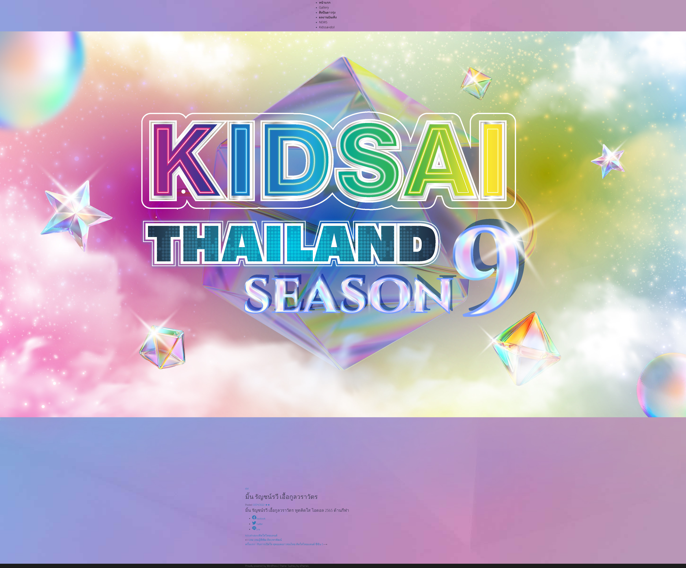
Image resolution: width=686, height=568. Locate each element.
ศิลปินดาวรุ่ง (327, 12)
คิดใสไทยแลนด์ (268, 535)
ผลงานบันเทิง (328, 17)
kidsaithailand (252, 535)
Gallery (324, 7)
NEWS (323, 22)
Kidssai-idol (327, 27)
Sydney (292, 565)
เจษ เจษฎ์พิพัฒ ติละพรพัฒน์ (265, 540)
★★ (267, 504)
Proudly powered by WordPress (261, 565)
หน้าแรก (324, 2)
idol (247, 488)
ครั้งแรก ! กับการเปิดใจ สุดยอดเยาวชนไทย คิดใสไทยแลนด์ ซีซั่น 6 (284, 544)
